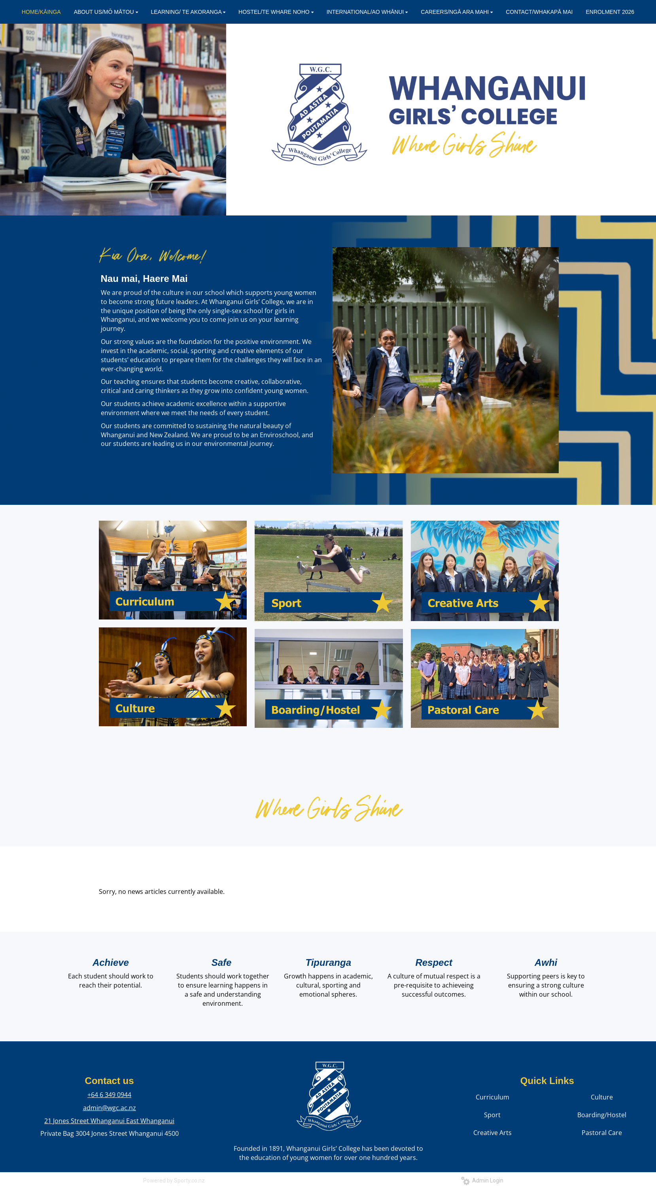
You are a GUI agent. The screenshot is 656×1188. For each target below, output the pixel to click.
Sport (492, 1115)
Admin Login (482, 1180)
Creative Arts (492, 1132)
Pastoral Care (602, 1132)
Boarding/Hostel (601, 1115)
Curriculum (492, 1097)
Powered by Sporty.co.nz (174, 1180)
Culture (602, 1097)
